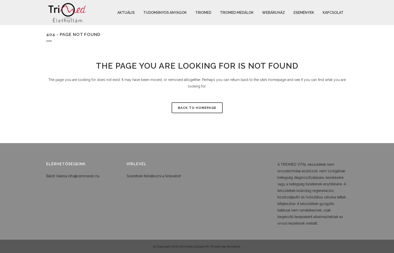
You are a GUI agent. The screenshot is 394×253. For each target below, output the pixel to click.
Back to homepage (197, 108)
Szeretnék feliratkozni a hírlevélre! (154, 176)
